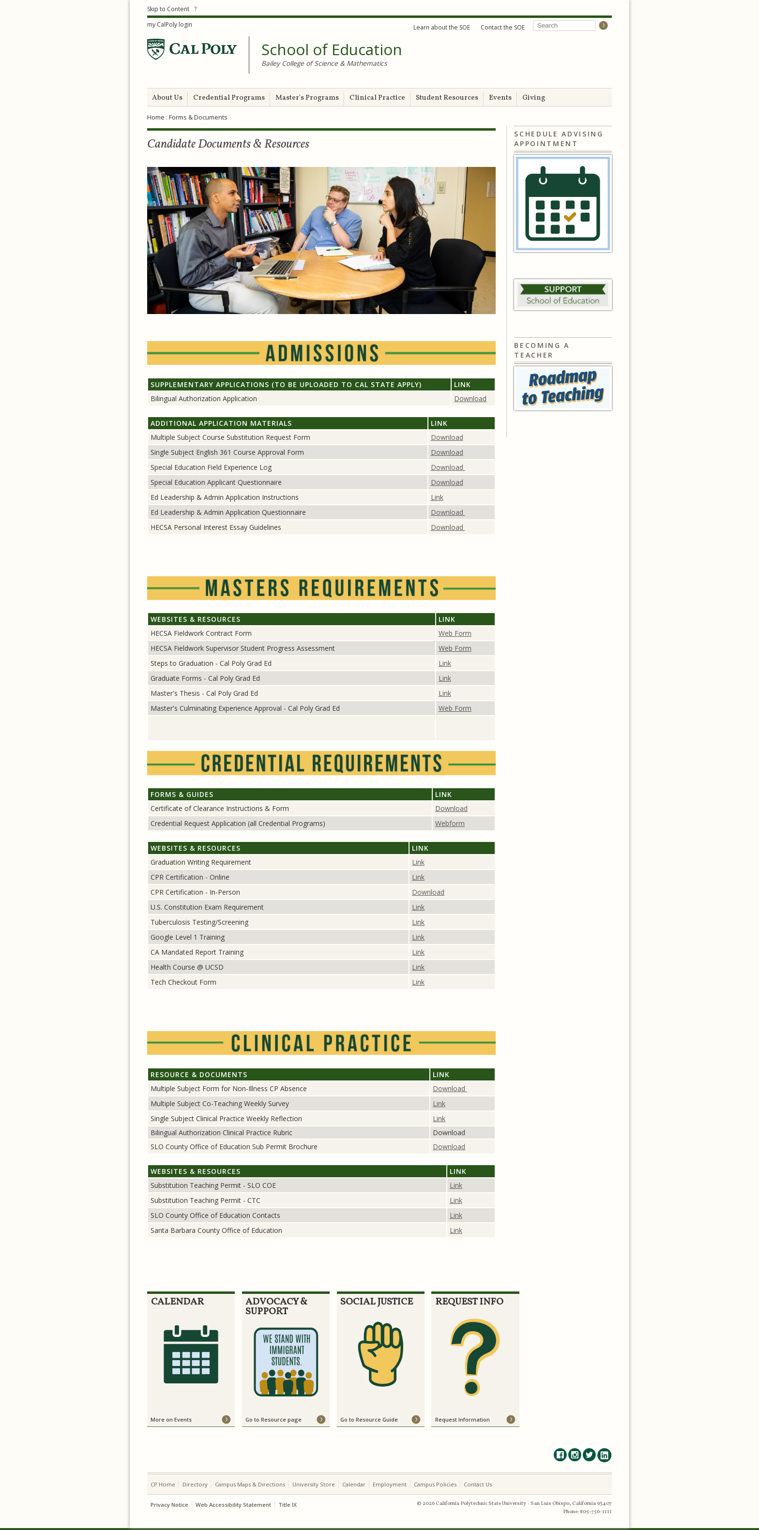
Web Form (455, 633)
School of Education (331, 50)
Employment (390, 1484)
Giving (533, 98)
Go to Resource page (273, 1419)
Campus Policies (435, 1484)
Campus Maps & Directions (250, 1484)
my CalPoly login (169, 24)
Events (500, 98)
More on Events (171, 1419)
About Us (167, 98)
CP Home (163, 1484)
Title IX (287, 1504)
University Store (313, 1484)
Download (470, 398)
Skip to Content (168, 9)
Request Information (462, 1419)
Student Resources (447, 98)
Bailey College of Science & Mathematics (324, 63)
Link (437, 497)
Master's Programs (307, 98)
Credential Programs (229, 98)
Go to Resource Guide (369, 1419)
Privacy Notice (169, 1504)
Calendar (353, 1484)
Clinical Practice (377, 98)
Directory (195, 1484)
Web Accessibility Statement (233, 1504)
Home (156, 117)
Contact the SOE (503, 27)
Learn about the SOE (441, 27)
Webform (450, 823)
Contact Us (478, 1484)
